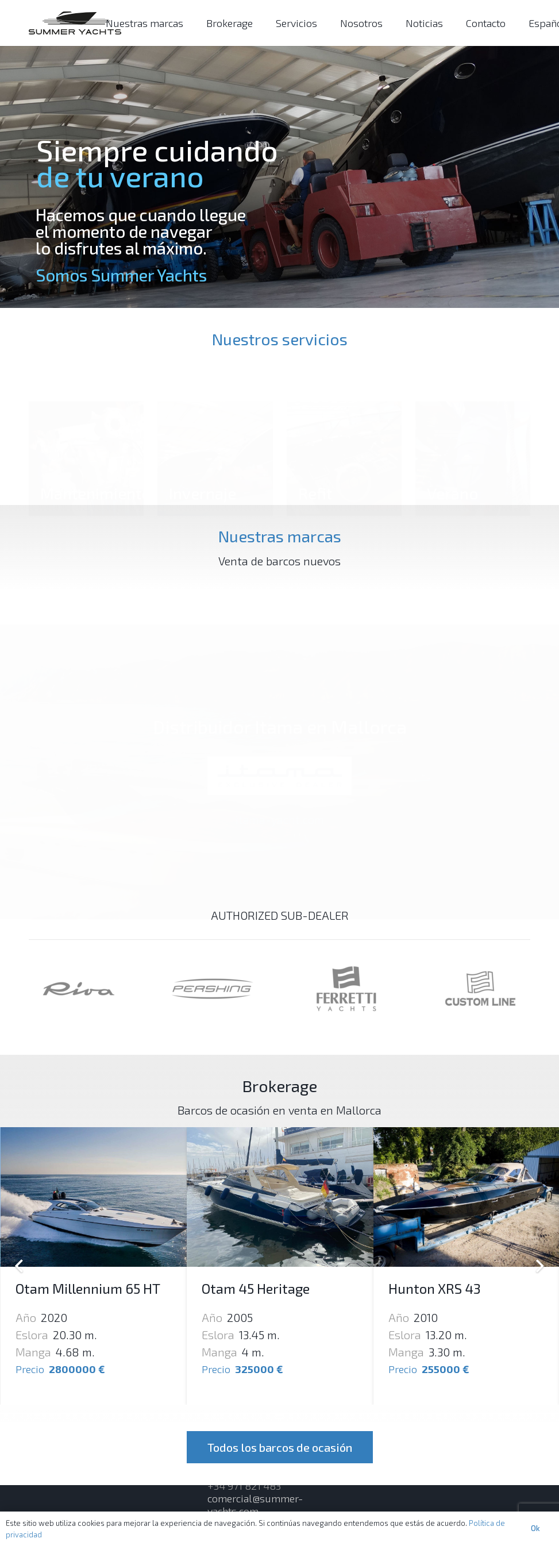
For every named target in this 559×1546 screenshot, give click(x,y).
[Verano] (472, 424)
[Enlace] (75, 22)
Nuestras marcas (279, 536)
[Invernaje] (214, 424)
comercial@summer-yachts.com (255, 1504)
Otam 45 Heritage (256, 1288)
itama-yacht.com (280, 817)
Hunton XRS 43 (434, 1288)
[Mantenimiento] (86, 424)
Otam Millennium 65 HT (88, 1288)
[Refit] (344, 424)
